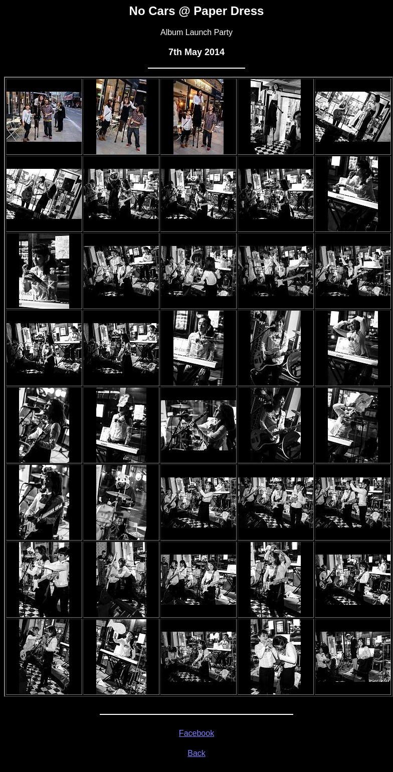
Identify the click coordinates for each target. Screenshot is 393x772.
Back (196, 753)
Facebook (196, 733)
